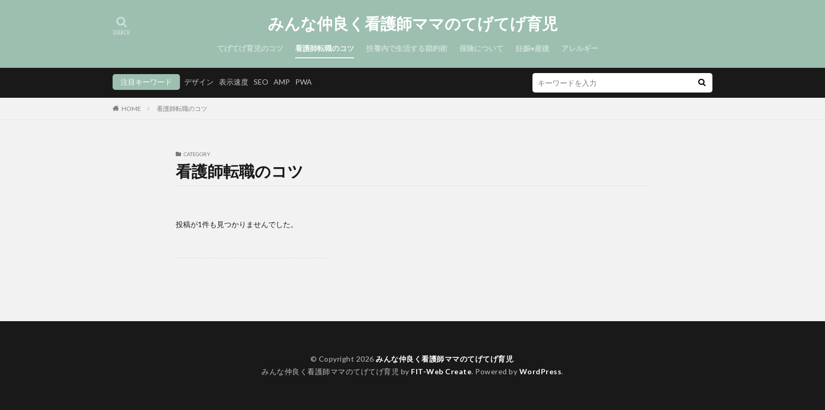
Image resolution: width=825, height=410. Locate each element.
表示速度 (233, 81)
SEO (261, 81)
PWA (303, 81)
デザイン (199, 81)
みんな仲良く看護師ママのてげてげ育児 (413, 24)
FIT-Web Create (441, 371)
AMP (282, 81)
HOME (131, 108)
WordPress (540, 371)
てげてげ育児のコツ (250, 48)
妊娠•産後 (532, 48)
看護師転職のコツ (324, 48)
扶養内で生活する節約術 (406, 48)
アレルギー (579, 48)
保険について (481, 48)
